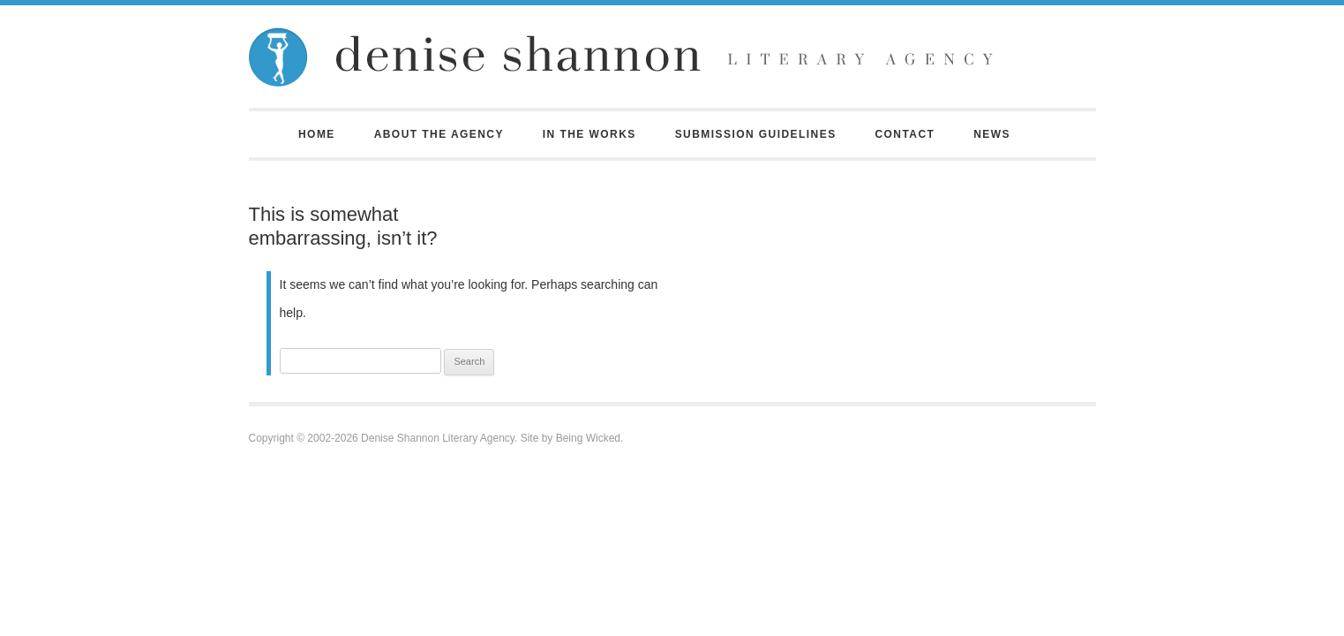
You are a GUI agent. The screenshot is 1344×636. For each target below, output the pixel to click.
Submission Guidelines (756, 134)
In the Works (589, 134)
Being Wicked (588, 438)
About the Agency (439, 134)
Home (316, 134)
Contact (905, 134)
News (991, 134)
